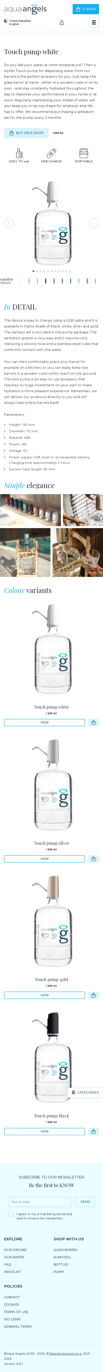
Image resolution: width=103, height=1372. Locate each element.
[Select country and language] (20, 22)
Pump (59, 1272)
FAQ (7, 1264)
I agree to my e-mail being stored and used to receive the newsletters (44, 1216)
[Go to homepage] (25, 9)
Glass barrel (66, 1250)
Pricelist (12, 1272)
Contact (12, 1297)
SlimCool (62, 1257)
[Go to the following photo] (94, 223)
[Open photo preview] (51, 223)
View (44, 734)
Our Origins (15, 1250)
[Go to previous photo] (9, 223)
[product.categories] (85, 1092)
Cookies (11, 1304)
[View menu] (94, 22)
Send (85, 1202)
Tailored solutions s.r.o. (66, 1354)
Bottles (61, 1264)
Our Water (14, 1257)
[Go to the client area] (61, 22)
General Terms (18, 1326)
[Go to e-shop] (93, 734)
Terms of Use (16, 1312)
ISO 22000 (12, 1319)
